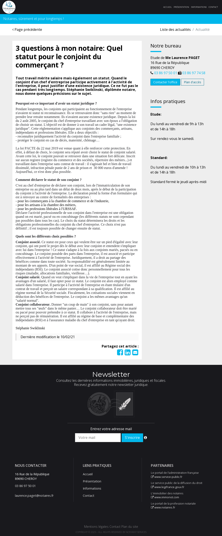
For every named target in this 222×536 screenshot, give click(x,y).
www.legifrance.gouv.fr (167, 487)
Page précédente (27, 29)
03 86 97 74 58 (193, 72)
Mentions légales (96, 527)
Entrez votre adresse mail (111, 428)
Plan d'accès (192, 82)
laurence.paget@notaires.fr (34, 495)
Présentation (181, 7)
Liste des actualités (175, 29)
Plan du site (129, 527)
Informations (199, 7)
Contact (213, 7)
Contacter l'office (165, 82)
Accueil (167, 7)
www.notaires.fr (163, 507)
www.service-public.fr (166, 477)
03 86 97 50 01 (165, 72)
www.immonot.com (165, 497)
